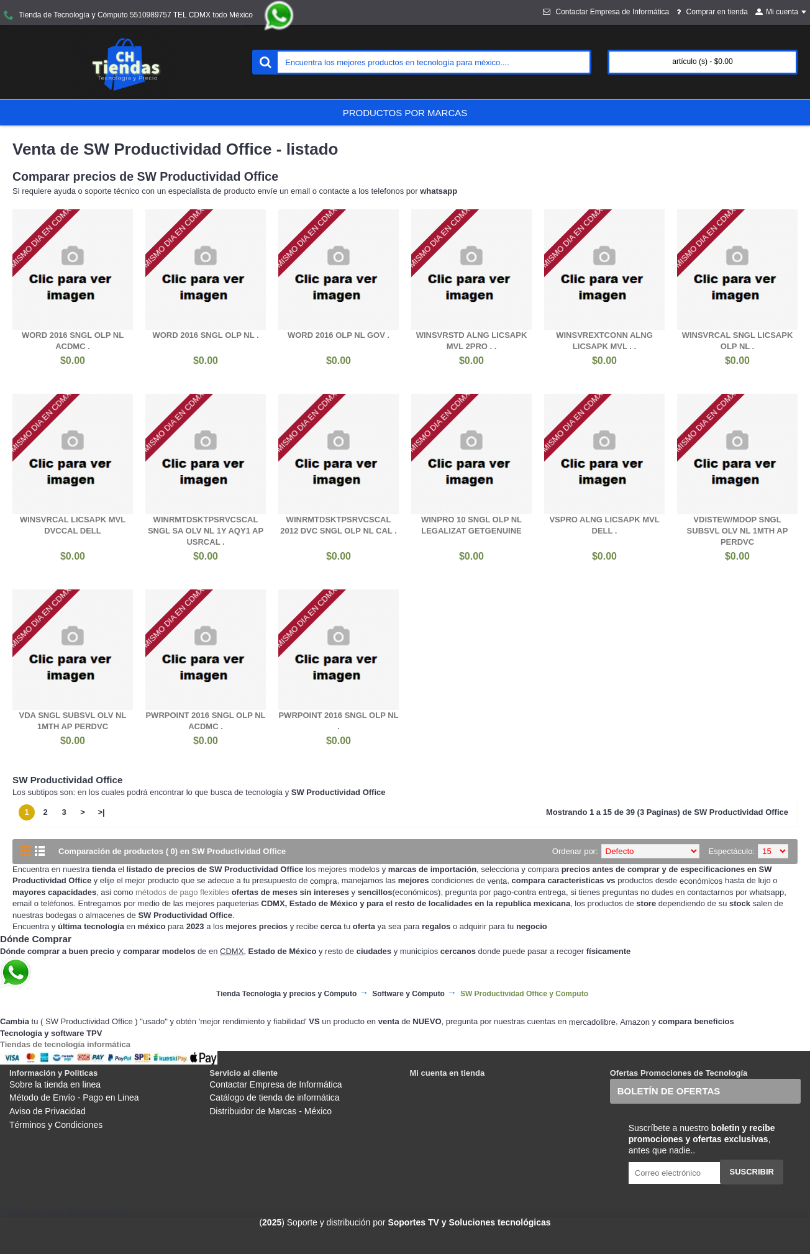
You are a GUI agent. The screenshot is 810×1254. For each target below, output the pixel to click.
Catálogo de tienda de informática (274, 1097)
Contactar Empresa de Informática (275, 1084)
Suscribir (751, 1171)
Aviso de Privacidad (47, 1111)
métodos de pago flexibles (182, 892)
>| (101, 812)
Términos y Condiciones (55, 1125)
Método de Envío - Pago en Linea (74, 1097)
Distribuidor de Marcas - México (270, 1111)
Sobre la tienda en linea (55, 1084)
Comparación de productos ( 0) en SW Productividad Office (172, 851)
